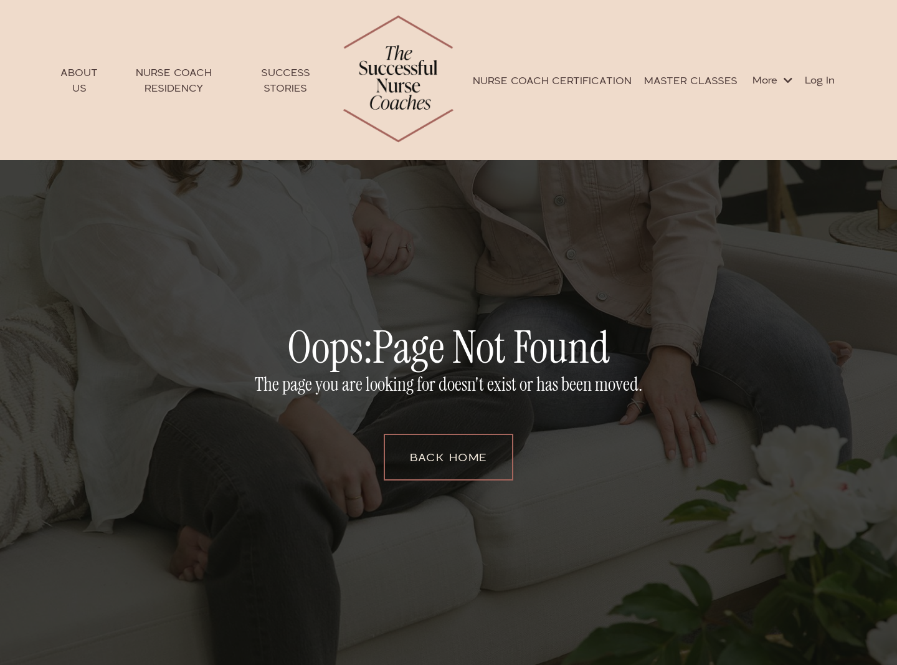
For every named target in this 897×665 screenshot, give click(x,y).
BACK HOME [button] (448, 457)
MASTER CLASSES (691, 80)
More (772, 80)
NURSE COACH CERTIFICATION (552, 80)
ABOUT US (79, 80)
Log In (820, 79)
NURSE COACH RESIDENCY (174, 80)
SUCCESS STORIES (285, 80)
